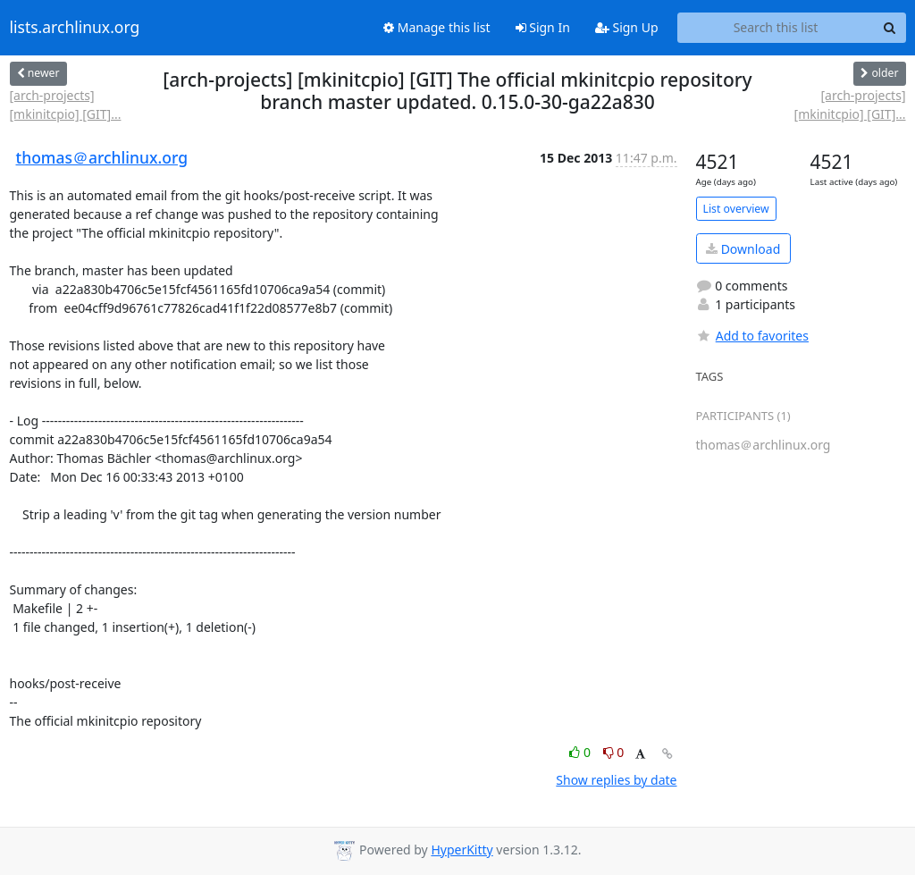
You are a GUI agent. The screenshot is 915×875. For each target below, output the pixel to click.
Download (743, 248)
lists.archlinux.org (75, 27)
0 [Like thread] (581, 752)
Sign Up (627, 27)
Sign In (543, 27)
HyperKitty (461, 849)
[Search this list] (776, 28)
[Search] (890, 28)
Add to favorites (752, 335)
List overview (736, 208)
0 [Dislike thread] (614, 752)
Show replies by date (616, 779)
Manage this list (437, 27)
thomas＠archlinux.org (102, 157)
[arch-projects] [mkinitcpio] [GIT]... (66, 104)
